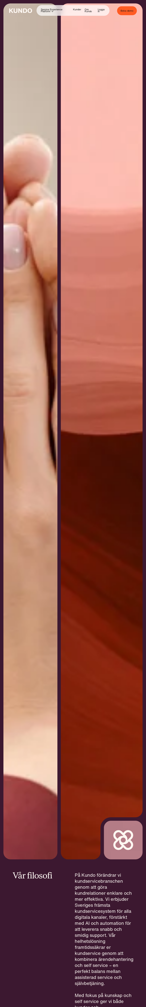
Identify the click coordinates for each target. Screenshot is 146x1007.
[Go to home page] (20, 10)
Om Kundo (88, 10)
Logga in (101, 10)
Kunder (77, 9)
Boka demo (127, 10)
